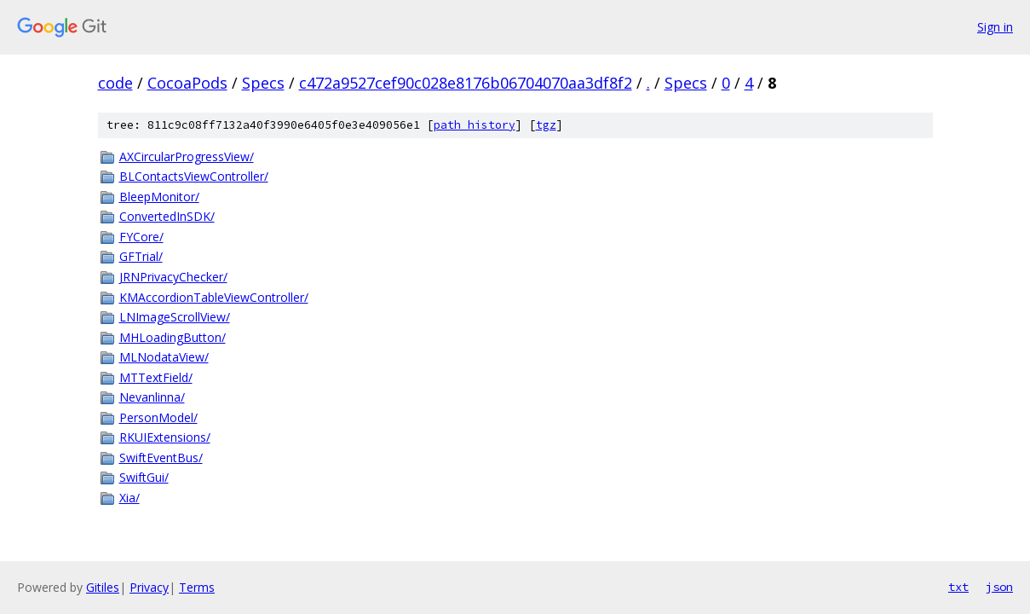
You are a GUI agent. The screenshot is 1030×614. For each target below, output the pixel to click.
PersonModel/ (158, 417)
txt (958, 586)
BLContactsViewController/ (193, 176)
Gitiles (102, 587)
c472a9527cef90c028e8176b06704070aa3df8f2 (465, 82)
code (115, 82)
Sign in (995, 27)
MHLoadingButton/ (172, 337)
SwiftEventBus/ (161, 457)
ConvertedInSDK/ (167, 216)
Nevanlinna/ (152, 397)
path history (474, 125)
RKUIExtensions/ (164, 437)
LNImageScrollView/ (174, 317)
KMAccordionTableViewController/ (213, 297)
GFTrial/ (141, 256)
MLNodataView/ (164, 357)
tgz (546, 125)
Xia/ (129, 497)
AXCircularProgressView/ (186, 156)
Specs (263, 82)
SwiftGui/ (144, 477)
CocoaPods (187, 82)
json (999, 586)
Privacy (149, 587)
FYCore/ (141, 237)
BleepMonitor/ (159, 196)
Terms (197, 587)
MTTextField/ (156, 377)
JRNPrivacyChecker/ (173, 277)
